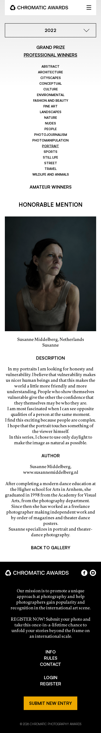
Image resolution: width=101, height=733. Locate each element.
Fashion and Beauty (50, 100)
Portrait (50, 146)
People (50, 129)
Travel (50, 169)
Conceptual (50, 83)
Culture (50, 89)
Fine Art (50, 106)
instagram (93, 573)
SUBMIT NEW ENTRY (50, 703)
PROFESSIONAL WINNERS (50, 55)
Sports (50, 152)
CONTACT (50, 664)
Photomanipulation (50, 140)
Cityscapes (50, 78)
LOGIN (50, 677)
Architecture (50, 72)
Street (50, 163)
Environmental (50, 95)
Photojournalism (50, 135)
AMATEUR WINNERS (51, 187)
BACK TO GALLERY (50, 547)
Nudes (50, 123)
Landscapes (50, 112)
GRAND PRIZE (50, 47)
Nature (50, 118)
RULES (50, 658)
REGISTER (50, 683)
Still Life (50, 157)
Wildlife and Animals (50, 174)
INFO (51, 652)
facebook (84, 573)
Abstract (50, 66)
